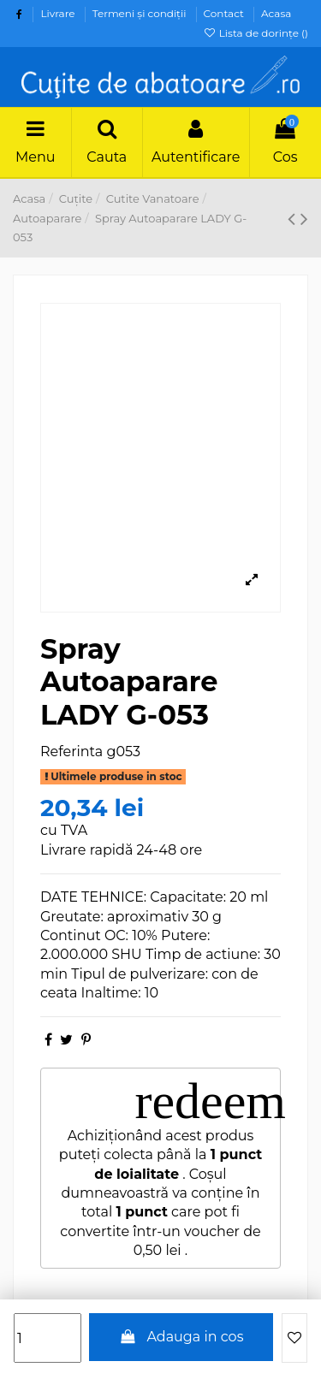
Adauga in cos (181, 1337)
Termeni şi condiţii (140, 13)
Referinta (71, 751)
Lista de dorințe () (255, 33)
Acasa (276, 13)
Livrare (58, 13)
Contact (225, 13)
